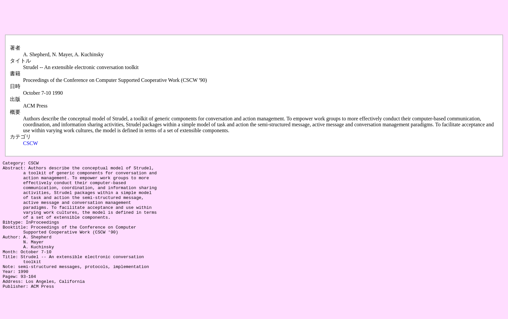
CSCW (30, 143)
